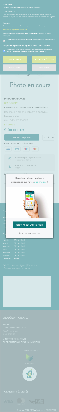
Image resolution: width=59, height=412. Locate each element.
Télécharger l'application (29, 225)
